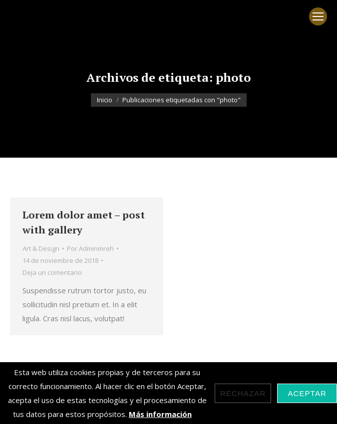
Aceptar (307, 393)
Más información (160, 414)
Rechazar (243, 393)
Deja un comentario (52, 272)
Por (90, 248)
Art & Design (40, 248)
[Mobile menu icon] (318, 16)
